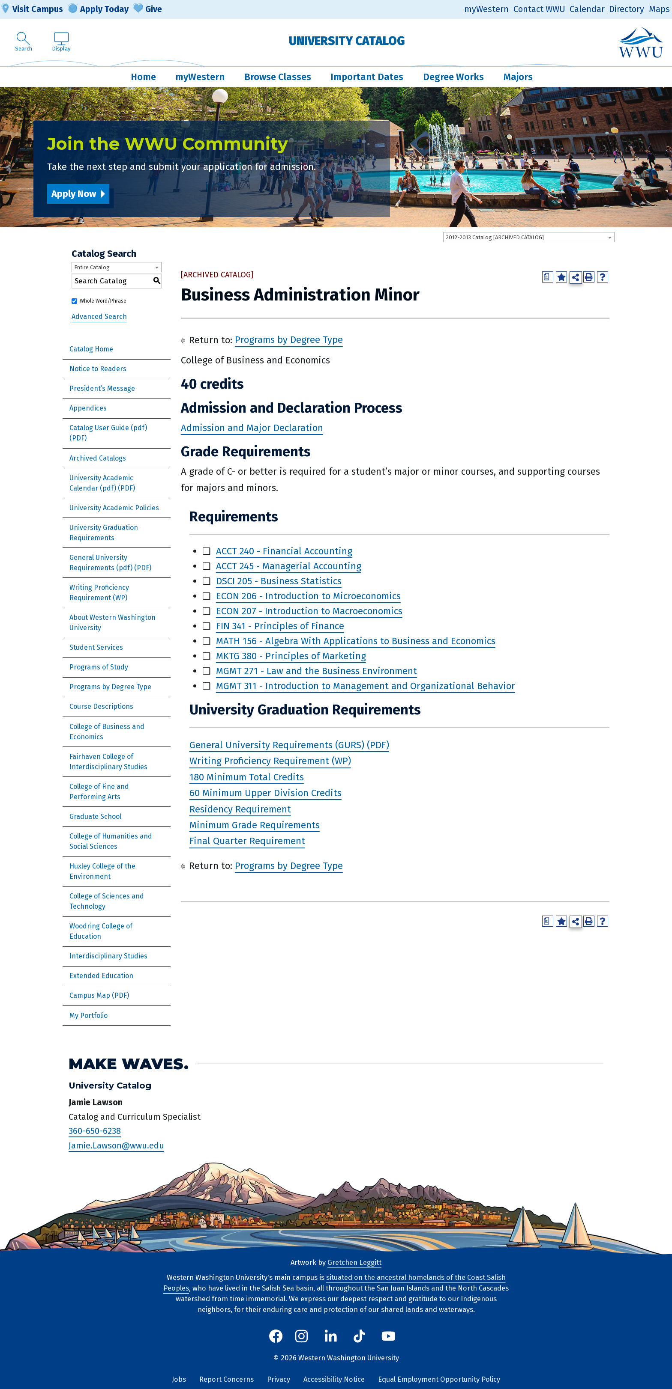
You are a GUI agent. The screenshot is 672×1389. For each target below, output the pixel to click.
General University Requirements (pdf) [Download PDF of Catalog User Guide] (100, 562)
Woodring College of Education (100, 931)
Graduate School (95, 816)
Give (147, 9)
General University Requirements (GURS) (276, 745)
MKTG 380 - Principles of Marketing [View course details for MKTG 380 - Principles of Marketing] (291, 656)
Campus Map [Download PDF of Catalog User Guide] (89, 995)
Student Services (96, 647)
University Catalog (347, 41)
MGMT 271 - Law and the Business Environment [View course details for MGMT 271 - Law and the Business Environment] (316, 671)
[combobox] (529, 237)
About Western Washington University (112, 622)
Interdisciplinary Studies (108, 956)
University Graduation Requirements (103, 532)
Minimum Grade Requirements (254, 825)
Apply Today (98, 9)
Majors (518, 77)
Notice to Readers (97, 369)
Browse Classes (277, 77)
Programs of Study (98, 667)
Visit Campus (31, 9)
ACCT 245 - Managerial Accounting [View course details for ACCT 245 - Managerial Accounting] (288, 566)
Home (143, 77)
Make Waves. (129, 1064)
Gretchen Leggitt (354, 1262)
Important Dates (366, 77)
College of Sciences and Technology (106, 901)
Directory (626, 9)
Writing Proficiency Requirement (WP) (99, 592)
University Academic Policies (114, 508)
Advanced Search (99, 316)
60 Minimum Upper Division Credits (265, 793)
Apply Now (73, 193)
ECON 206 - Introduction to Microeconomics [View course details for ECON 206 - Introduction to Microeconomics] (308, 596)
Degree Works (453, 77)
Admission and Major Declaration (252, 428)
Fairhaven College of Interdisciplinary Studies (108, 761)
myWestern (486, 9)
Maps (659, 9)
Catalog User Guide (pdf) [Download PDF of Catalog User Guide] (108, 428)
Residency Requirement (240, 809)
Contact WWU (539, 9)
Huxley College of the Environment (102, 871)
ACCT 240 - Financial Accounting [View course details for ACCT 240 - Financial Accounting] (284, 551)
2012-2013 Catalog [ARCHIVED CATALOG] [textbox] (495, 237)
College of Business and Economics (106, 732)
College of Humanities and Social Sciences (110, 841)
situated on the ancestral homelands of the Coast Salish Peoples (334, 1282)
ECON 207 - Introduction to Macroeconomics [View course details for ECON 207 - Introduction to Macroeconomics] (309, 611)
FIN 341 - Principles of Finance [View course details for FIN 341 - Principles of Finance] (280, 626)
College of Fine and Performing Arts (99, 791)
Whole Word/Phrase (103, 301)
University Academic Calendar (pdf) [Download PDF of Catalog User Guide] (101, 483)
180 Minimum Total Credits (246, 777)
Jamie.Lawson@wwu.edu (116, 1145)
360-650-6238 (95, 1131)
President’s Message (102, 388)
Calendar (587, 9)
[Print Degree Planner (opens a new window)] (547, 277)
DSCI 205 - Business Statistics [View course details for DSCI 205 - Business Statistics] (279, 581)
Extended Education (101, 976)
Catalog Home (91, 349)
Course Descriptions (101, 706)
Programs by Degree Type (110, 687)
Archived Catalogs (97, 458)
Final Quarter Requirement (247, 841)
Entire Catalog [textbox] (92, 267)
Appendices (88, 408)
